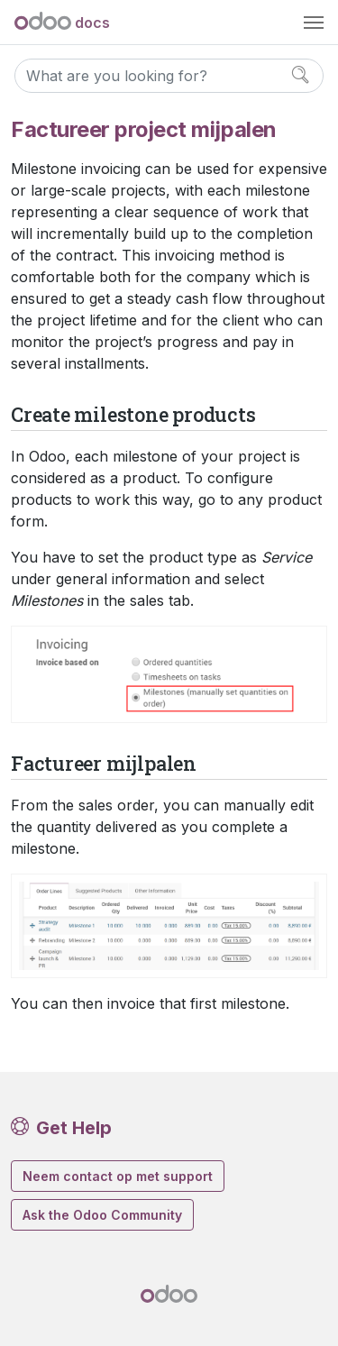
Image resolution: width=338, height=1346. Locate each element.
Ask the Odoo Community (102, 1214)
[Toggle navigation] (314, 22)
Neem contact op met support (118, 1176)
